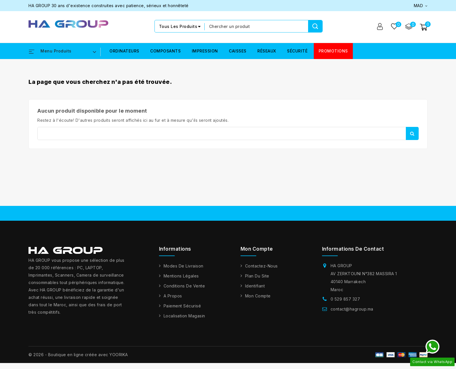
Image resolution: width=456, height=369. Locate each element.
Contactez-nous (261, 265)
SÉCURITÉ (297, 51)
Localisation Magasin (184, 315)
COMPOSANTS (165, 51)
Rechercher (412, 133)
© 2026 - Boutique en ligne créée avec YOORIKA (78, 354)
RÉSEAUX (266, 51)
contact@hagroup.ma (352, 309)
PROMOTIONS (333, 51)
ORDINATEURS (124, 51)
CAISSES (238, 51)
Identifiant (255, 285)
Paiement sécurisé (182, 305)
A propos (173, 295)
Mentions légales (181, 275)
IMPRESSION (205, 51)
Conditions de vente (184, 285)
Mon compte (258, 295)
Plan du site (257, 275)
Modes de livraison (183, 265)
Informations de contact (353, 249)
